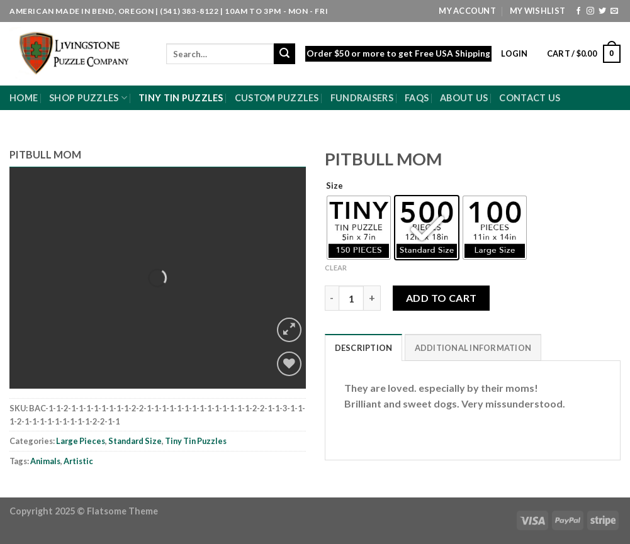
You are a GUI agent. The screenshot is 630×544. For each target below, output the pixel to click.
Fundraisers (361, 97)
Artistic (78, 461)
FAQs (417, 97)
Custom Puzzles (277, 97)
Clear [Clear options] (336, 268)
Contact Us (529, 97)
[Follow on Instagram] (590, 11)
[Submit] (284, 54)
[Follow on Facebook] (578, 11)
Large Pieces (80, 441)
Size (334, 186)
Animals (45, 461)
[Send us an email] (614, 11)
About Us (464, 97)
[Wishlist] (289, 364)
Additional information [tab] (473, 348)
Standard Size (135, 441)
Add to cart (441, 298)
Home (23, 97)
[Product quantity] (351, 298)
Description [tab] (364, 348)
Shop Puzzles (88, 98)
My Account (467, 11)
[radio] (358, 227)
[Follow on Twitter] (602, 11)
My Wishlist (537, 11)
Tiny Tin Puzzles (180, 97)
